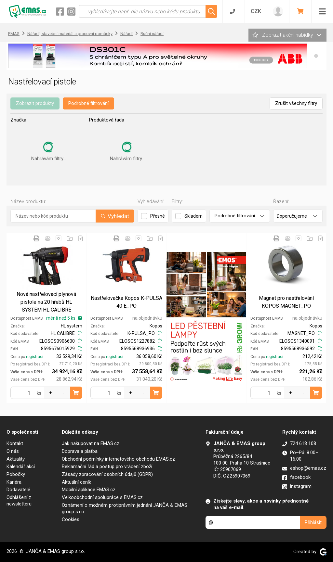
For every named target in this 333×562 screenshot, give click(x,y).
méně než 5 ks (64, 318)
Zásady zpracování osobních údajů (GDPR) (107, 474)
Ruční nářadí (152, 33)
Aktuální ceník (76, 482)
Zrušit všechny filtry (296, 103)
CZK (256, 11)
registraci (34, 356)
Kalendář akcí (21, 466)
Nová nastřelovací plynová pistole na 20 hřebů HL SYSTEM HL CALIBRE (46, 302)
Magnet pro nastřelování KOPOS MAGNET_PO (286, 302)
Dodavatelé (18, 489)
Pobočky (16, 474)
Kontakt (15, 443)
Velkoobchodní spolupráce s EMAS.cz (102, 497)
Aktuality (16, 459)
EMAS (14, 33)
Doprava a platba (80, 451)
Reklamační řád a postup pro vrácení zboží (107, 466)
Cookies (70, 519)
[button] (316, 56)
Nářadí (126, 33)
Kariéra (14, 482)
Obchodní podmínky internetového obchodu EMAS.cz (118, 459)
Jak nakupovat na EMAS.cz (90, 443)
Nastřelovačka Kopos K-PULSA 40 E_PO (126, 302)
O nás (13, 451)
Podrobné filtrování (88, 103)
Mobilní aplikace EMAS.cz (88, 489)
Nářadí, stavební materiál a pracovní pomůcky (70, 33)
